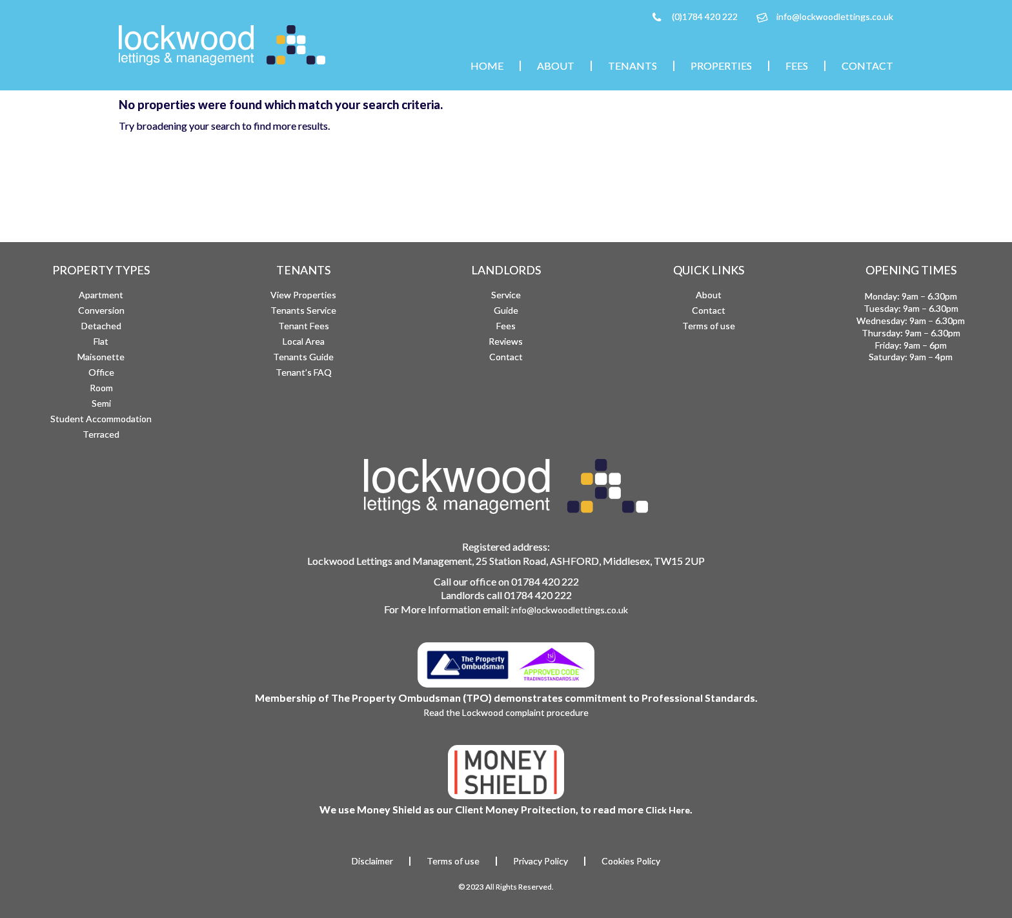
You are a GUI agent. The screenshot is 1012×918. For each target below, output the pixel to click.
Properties (721, 66)
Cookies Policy (631, 861)
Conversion (101, 310)
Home (487, 66)
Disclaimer (372, 861)
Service (506, 294)
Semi (101, 403)
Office (101, 372)
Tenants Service (303, 310)
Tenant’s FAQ (304, 372)
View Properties (303, 294)
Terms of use (708, 325)
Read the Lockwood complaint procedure (506, 712)
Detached (101, 325)
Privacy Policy (540, 861)
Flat (101, 341)
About (555, 66)
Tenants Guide (303, 356)
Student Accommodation (101, 418)
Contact (867, 66)
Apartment (101, 294)
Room (101, 387)
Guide (506, 310)
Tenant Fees (303, 325)
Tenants (632, 66)
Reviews (506, 341)
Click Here (667, 809)
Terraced (101, 434)
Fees (796, 66)
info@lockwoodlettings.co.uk (834, 16)
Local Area (304, 341)
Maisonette (101, 356)
